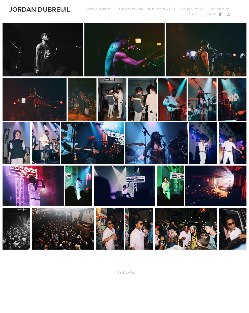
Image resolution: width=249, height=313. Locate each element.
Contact (209, 14)
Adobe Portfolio (131, 299)
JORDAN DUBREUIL (39, 9)
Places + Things (191, 8)
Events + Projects (161, 8)
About (193, 14)
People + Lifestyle (130, 8)
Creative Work (219, 8)
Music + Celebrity (99, 8)
